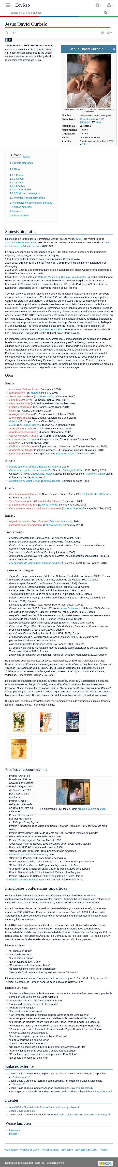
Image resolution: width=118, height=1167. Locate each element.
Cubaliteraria (20, 1077)
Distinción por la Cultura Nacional (28, 854)
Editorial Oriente (51, 480)
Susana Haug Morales (73, 277)
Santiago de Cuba (73, 470)
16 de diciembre (87, 809)
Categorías (11, 1149)
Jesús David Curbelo (21, 1110)
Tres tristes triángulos (21, 501)
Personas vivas (50, 1149)
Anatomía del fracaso (21, 450)
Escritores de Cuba (86, 1149)
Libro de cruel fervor (20, 399)
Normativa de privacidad (19, 1162)
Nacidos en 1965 (29, 1149)
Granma (17, 1084)
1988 (78, 238)
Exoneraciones (55, 1162)
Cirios (12, 410)
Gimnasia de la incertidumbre (26, 524)
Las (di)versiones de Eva (23, 504)
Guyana (90, 473)
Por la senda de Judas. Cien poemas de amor (35, 562)
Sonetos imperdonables (22, 432)
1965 (101, 119)
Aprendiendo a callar (21, 428)
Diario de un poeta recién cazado (28, 470)
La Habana (54, 466)
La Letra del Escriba (51, 329)
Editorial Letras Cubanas (33, 466)
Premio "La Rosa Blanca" (23, 879)
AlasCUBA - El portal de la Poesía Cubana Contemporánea (43, 1107)
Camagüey (85, 122)
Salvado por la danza (21, 396)
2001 (112, 141)
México (50, 473)
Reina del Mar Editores (48, 501)
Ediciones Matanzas (61, 521)
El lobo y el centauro (21, 406)
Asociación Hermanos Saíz (20, 242)
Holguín (35, 392)
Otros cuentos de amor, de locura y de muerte (35, 508)
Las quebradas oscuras (22, 439)
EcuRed (22, 5)
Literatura (14, 1130)
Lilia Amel (14, 442)
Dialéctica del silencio (21, 446)
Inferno (13, 466)
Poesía (13, 1133)
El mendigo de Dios (20, 417)
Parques (14, 421)
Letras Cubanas (32, 424)
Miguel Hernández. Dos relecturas (28, 521)
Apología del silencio (21, 414)
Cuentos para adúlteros (22, 494)
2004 (84, 144)
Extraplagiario (17, 392)
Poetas (104, 1149)
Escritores (67, 1149)
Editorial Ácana (52, 524)
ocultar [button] (26, 156)
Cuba (98, 122)
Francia (100, 473)
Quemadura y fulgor (20, 453)
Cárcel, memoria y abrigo (23, 435)
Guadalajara (37, 473)
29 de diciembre (88, 119)
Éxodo (13, 424)
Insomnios (15, 389)
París (34, 477)
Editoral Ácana (30, 389)
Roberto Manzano (48, 277)
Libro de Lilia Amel (19, 403)
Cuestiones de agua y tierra (25, 480)
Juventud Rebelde (80, 1087)
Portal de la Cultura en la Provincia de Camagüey (79, 1114)
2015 (103, 809)
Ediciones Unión (44, 396)
